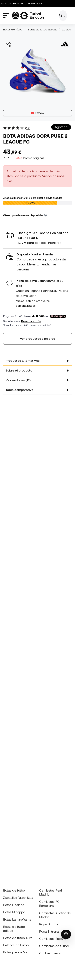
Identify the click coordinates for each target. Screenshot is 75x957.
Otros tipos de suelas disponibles (25, 215)
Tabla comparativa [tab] (19, 390)
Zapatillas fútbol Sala (18, 897)
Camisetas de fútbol (54, 946)
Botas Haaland (13, 905)
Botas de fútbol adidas (42, 29)
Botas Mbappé (14, 912)
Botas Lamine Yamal (17, 919)
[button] (45, 215)
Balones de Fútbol (16, 945)
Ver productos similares (37, 338)
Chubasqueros (50, 953)
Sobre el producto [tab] (19, 370)
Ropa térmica (49, 924)
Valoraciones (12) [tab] (18, 380)
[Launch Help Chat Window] (66, 934)
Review (37, 113)
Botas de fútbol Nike (18, 938)
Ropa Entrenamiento (54, 931)
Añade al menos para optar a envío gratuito (32, 197)
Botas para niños (15, 952)
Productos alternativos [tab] (23, 360)
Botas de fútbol (13, 29)
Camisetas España (52, 938)
